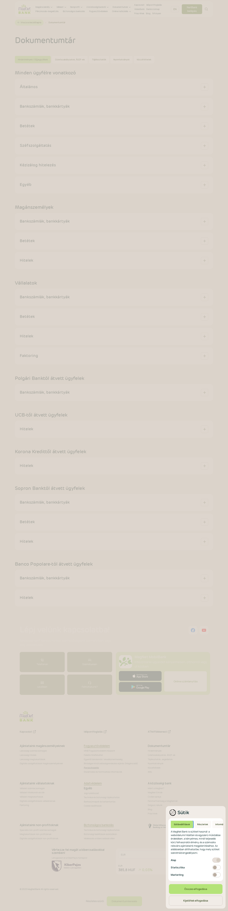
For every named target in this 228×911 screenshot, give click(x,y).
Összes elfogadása (195, 889)
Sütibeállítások (182, 824)
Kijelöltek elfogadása (195, 900)
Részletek (202, 824)
